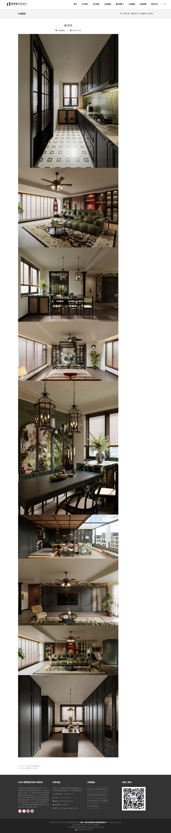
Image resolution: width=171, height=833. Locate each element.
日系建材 (132, 4)
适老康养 (143, 4)
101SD (83, 825)
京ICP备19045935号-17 (85, 829)
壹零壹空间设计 (101, 789)
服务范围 (120, 4)
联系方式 (154, 4)
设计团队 (96, 4)
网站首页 (134, 13)
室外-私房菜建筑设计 (33, 766)
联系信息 (56, 782)
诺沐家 (90, 789)
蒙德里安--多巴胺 (31, 768)
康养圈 (104, 800)
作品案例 (107, 4)
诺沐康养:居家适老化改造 (97, 795)
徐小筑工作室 (93, 806)
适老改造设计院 (93, 800)
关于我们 (85, 4)
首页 (75, 4)
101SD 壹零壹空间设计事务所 (30, 782)
